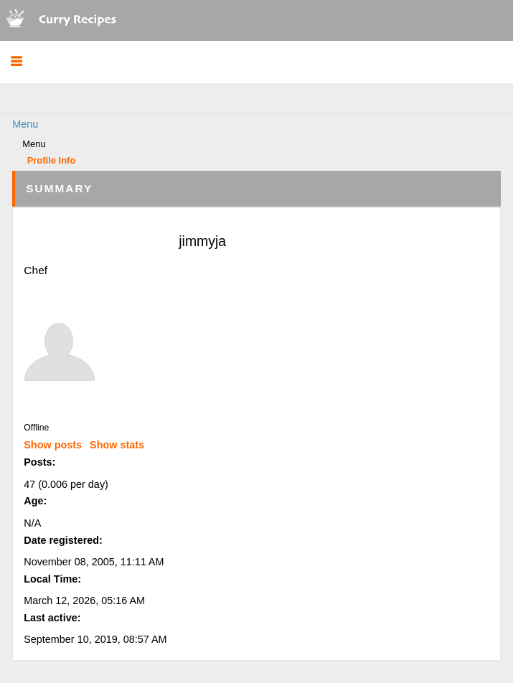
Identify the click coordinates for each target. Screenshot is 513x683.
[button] (16, 62)
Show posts (53, 445)
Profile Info (51, 161)
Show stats (117, 445)
